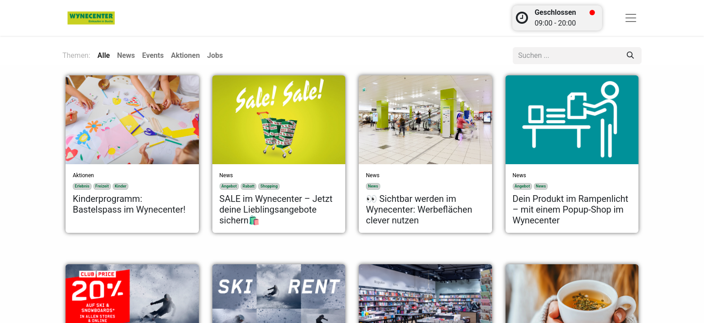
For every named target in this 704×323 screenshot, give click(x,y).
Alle (103, 55)
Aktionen (83, 175)
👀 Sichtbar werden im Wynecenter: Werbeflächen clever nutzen (419, 209)
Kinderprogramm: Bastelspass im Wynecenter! (129, 204)
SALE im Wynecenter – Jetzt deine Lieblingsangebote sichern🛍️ (276, 209)
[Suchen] (630, 55)
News (226, 175)
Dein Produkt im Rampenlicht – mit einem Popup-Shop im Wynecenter (571, 209)
